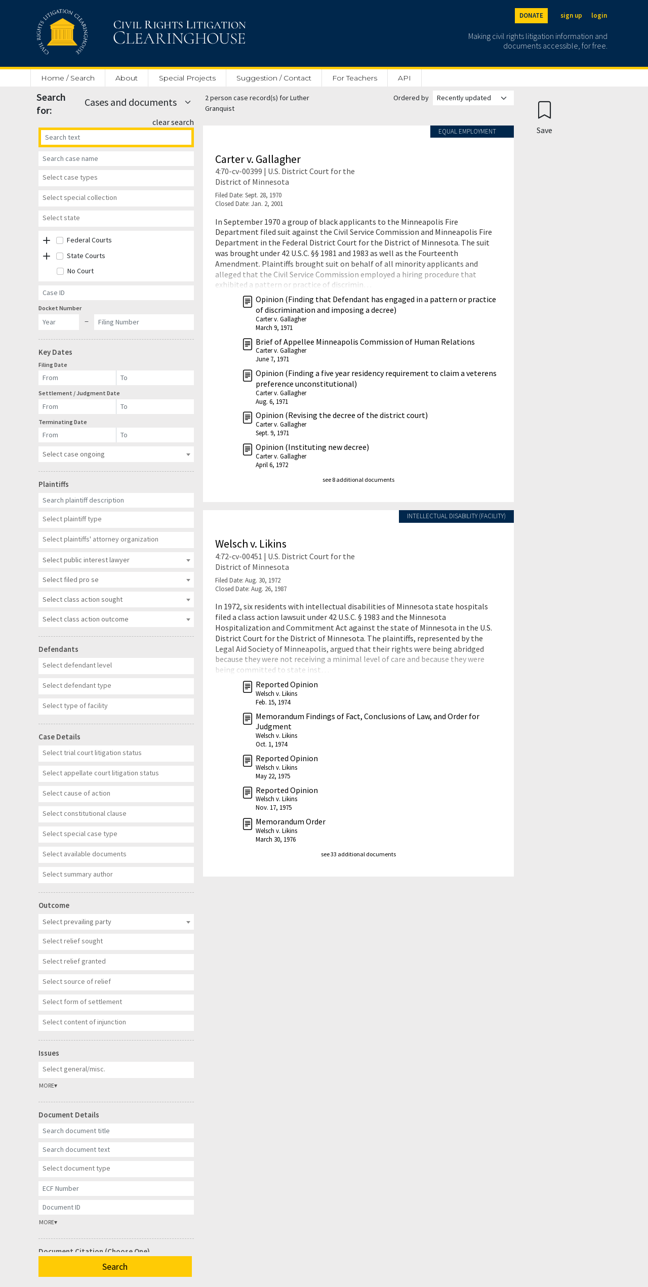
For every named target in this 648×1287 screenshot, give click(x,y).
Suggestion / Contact (273, 77)
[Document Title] (116, 1131)
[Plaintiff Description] (116, 500)
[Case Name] (116, 158)
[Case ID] (116, 292)
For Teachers (354, 77)
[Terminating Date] (77, 435)
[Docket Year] (58, 322)
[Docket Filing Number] (144, 322)
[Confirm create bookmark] (544, 117)
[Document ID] (116, 1207)
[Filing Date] (77, 377)
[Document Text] (116, 1149)
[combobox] (116, 178)
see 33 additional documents (358, 854)
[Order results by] (473, 98)
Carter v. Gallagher (258, 159)
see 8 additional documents (358, 479)
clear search (173, 122)
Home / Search (68, 77)
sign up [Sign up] (571, 15)
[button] (46, 240)
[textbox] (114, 177)
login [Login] (599, 15)
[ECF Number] (116, 1188)
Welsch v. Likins (251, 543)
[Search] (116, 137)
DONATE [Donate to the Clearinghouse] (531, 15)
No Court (80, 270)
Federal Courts (89, 239)
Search (115, 1266)
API (404, 77)
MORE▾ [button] (48, 1085)
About (126, 77)
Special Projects (187, 77)
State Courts (86, 255)
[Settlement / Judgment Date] (77, 406)
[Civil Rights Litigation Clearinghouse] (112, 33)
